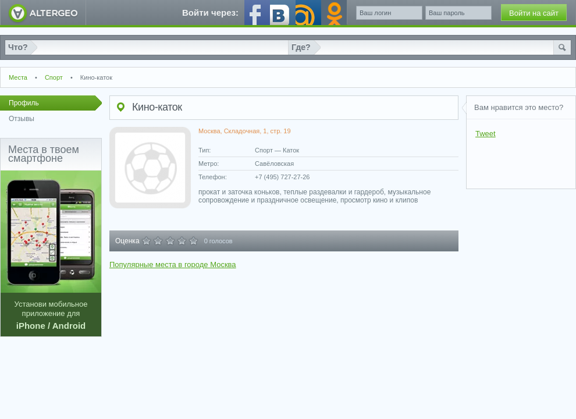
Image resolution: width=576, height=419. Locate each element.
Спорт (54, 77)
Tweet (485, 133)
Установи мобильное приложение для (51, 251)
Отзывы (21, 119)
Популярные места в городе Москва (172, 264)
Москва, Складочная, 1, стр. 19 (244, 130)
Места (18, 77)
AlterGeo (43, 12)
